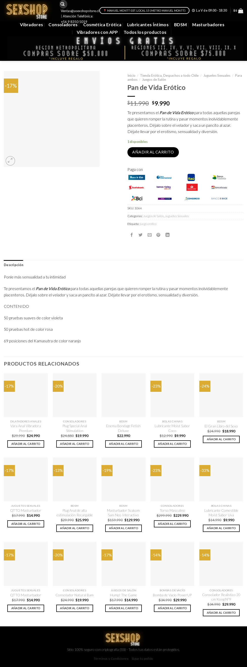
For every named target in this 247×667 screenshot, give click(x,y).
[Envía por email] (150, 235)
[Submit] (62, 4)
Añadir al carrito (153, 152)
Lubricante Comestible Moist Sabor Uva (221, 512)
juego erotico (148, 224)
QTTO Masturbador (25, 510)
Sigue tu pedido (142, 658)
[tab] (13, 265)
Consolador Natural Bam (75, 595)
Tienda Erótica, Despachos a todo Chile (169, 75)
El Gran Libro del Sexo (221, 426)
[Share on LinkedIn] (167, 235)
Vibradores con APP (97, 32)
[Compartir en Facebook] (132, 235)
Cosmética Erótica (102, 24)
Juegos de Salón (154, 80)
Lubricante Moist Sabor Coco (172, 428)
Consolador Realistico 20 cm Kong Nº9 (221, 597)
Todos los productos (145, 32)
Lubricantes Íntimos (148, 24)
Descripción (13, 265)
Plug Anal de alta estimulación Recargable (75, 512)
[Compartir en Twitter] (140, 235)
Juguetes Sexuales (216, 75)
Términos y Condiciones (111, 658)
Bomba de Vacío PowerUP (172, 595)
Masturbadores (208, 24)
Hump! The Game (123, 595)
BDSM (180, 24)
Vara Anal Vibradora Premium (25, 428)
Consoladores (62, 24)
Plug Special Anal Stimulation (74, 428)
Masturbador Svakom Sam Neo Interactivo (123, 512)
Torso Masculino (172, 510)
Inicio (131, 75)
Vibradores (31, 24)
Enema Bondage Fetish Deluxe (123, 428)
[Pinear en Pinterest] (158, 235)
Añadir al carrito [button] (25, 443)
